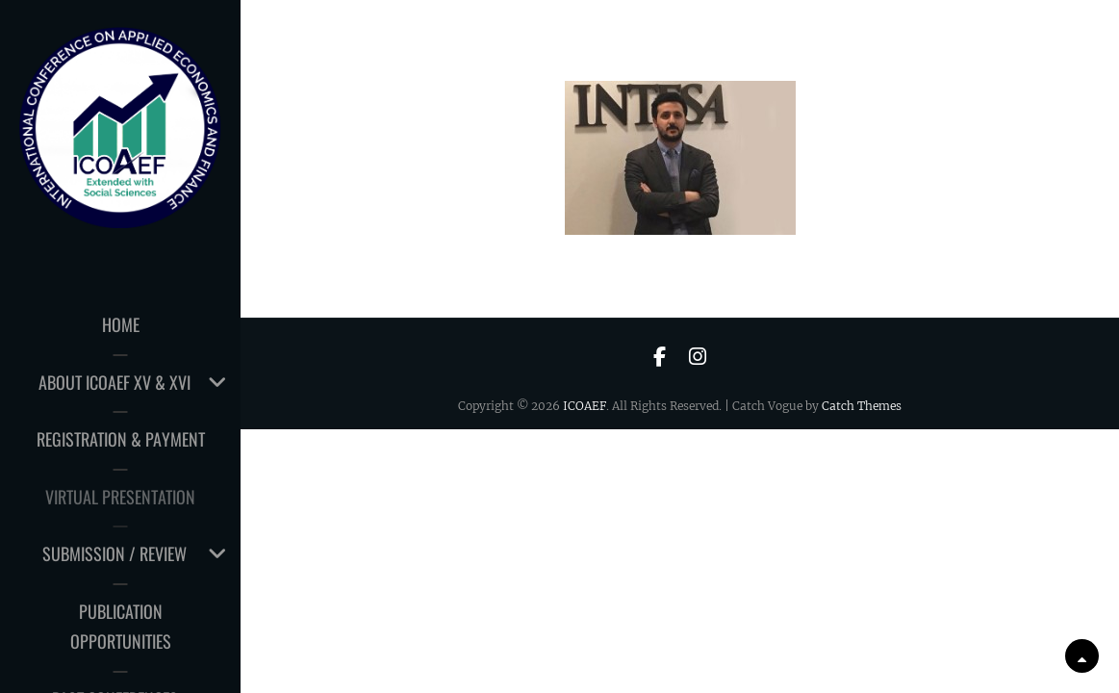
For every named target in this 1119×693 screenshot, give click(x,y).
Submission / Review (114, 553)
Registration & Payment (121, 438)
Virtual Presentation (120, 496)
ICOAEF (584, 405)
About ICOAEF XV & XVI (114, 382)
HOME (121, 324)
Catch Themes (862, 405)
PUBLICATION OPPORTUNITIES (120, 626)
